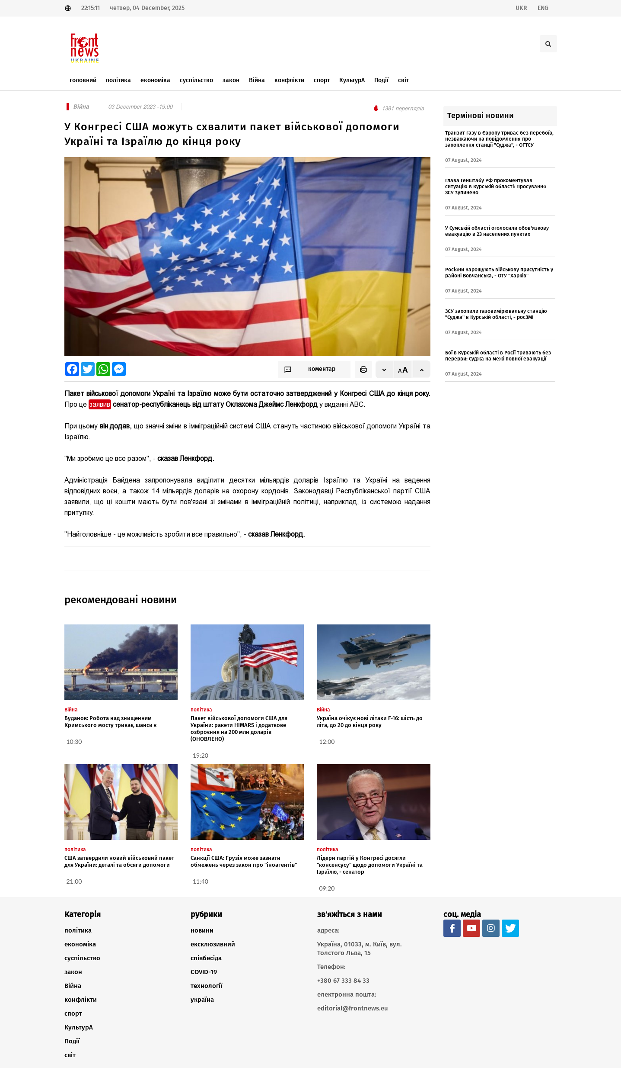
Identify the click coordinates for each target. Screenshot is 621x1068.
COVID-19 (204, 972)
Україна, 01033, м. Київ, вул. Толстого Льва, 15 (359, 948)
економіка (80, 944)
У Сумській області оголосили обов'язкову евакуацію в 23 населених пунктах (497, 231)
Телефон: (331, 967)
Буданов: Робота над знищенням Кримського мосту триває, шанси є (110, 721)
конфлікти (80, 1000)
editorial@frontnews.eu (352, 1008)
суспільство (82, 958)
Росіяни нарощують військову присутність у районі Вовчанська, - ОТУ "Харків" (499, 273)
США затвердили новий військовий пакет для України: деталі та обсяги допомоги (119, 861)
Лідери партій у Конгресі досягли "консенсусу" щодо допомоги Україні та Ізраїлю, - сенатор (370, 865)
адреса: (328, 930)
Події (72, 1041)
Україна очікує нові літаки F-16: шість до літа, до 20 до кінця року (370, 721)
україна (202, 1000)
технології (206, 986)
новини (202, 930)
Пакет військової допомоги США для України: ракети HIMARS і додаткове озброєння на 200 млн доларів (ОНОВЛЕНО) (239, 728)
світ (70, 1055)
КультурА (78, 1027)
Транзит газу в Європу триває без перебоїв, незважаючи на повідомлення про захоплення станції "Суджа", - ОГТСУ (499, 139)
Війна (72, 986)
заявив (99, 404)
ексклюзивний (213, 944)
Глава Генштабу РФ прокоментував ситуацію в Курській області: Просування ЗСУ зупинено (495, 186)
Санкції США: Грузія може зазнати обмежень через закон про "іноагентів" (244, 861)
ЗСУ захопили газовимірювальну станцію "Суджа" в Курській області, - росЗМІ (496, 314)
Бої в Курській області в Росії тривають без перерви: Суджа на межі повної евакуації (498, 356)
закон (73, 972)
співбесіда (206, 958)
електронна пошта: (346, 994)
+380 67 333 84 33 (343, 980)
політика (78, 930)
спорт (73, 1013)
